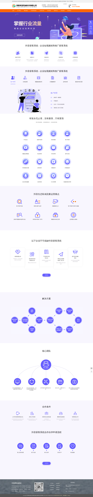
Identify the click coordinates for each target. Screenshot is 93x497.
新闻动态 (56, 10)
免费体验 (46, 275)
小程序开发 (41, 10)
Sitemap (68, 495)
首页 (13, 10)
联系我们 (69, 10)
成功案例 (62, 10)
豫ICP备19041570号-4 (58, 495)
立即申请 (46, 463)
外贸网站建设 (33, 10)
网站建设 (26, 10)
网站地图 (65, 495)
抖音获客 (49, 10)
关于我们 (19, 10)
